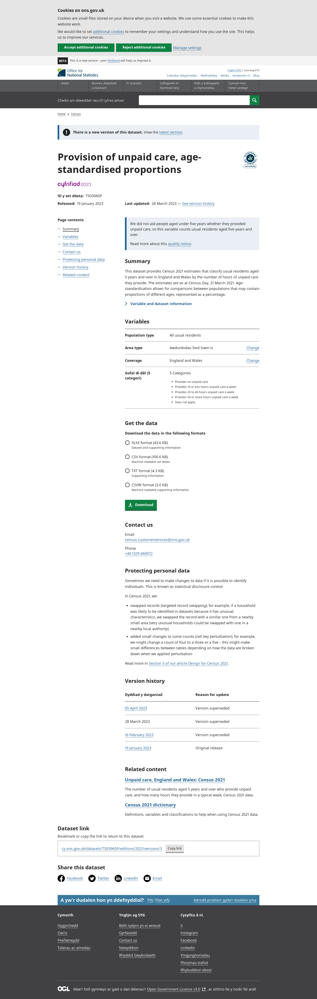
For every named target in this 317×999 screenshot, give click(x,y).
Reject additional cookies (144, 47)
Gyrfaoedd (128, 932)
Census (76, 114)
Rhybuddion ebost (196, 969)
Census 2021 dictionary (150, 805)
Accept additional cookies (86, 47)
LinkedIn (131, 878)
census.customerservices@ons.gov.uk (157, 539)
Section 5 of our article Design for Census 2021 (188, 663)
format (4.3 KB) (148, 473)
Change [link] (252, 347)
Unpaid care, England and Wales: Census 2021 (175, 780)
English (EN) (234, 70)
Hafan (65, 83)
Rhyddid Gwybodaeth (137, 955)
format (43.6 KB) (156, 444)
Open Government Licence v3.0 (176, 989)
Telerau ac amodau (74, 947)
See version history (198, 203)
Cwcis (62, 932)
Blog (256, 75)
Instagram (189, 932)
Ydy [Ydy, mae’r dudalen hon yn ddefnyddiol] (150, 899)
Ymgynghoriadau (195, 955)
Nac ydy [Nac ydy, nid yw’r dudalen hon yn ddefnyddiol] (163, 899)
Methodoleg (209, 75)
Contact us (72, 251)
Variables (70, 236)
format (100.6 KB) (151, 459)
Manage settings (187, 47)
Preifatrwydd (68, 940)
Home (62, 114)
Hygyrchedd (68, 925)
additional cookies (108, 31)
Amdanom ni (241, 75)
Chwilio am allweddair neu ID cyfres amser (91, 100)
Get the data (73, 244)
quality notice (179, 243)
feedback (114, 60)
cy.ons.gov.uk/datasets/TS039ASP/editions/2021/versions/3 (112, 848)
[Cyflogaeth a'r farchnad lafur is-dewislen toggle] (173, 86)
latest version (170, 132)
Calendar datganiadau (182, 75)
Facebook (75, 878)
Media (225, 75)
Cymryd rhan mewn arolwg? (238, 85)
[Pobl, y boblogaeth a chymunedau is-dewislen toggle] (207, 86)
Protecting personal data (84, 259)
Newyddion (128, 947)
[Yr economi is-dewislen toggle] (139, 86)
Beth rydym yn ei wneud (139, 925)
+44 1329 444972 (139, 553)
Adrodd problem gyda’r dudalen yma (225, 900)
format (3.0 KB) (160, 487)
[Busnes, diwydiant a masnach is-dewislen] (105, 86)
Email (157, 878)
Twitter (103, 878)
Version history (75, 267)
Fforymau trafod (194, 962)
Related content (76, 274)
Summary (71, 228)
